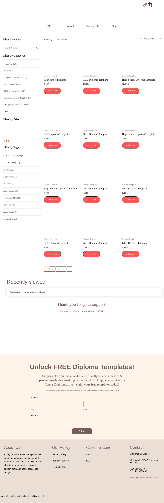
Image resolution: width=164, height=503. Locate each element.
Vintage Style (10, 222)
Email (34, 416)
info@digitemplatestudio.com (144, 478)
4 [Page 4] (64, 269)
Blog (114, 26)
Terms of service (61, 461)
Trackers (8, 113)
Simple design (10, 215)
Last (85, 410)
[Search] (37, 48)
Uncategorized (9, 64)
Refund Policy (59, 468)
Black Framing (12, 166)
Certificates (8, 71)
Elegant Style (10, 180)
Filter (6, 144)
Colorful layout (10, 173)
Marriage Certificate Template (16, 106)
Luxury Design (10, 194)
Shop (50, 26)
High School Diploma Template (17, 99)
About (70, 26)
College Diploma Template (15, 78)
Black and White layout (13, 159)
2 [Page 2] (52, 269)
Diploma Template (12, 85)
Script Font (9, 208)
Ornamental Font (13, 201)
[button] (51, 26)
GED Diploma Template (14, 92)
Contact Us (92, 26)
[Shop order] (149, 38)
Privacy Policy (59, 455)
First (32, 410)
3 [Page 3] (58, 269)
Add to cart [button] (52, 91)
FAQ (88, 461)
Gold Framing (10, 187)
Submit (82, 432)
